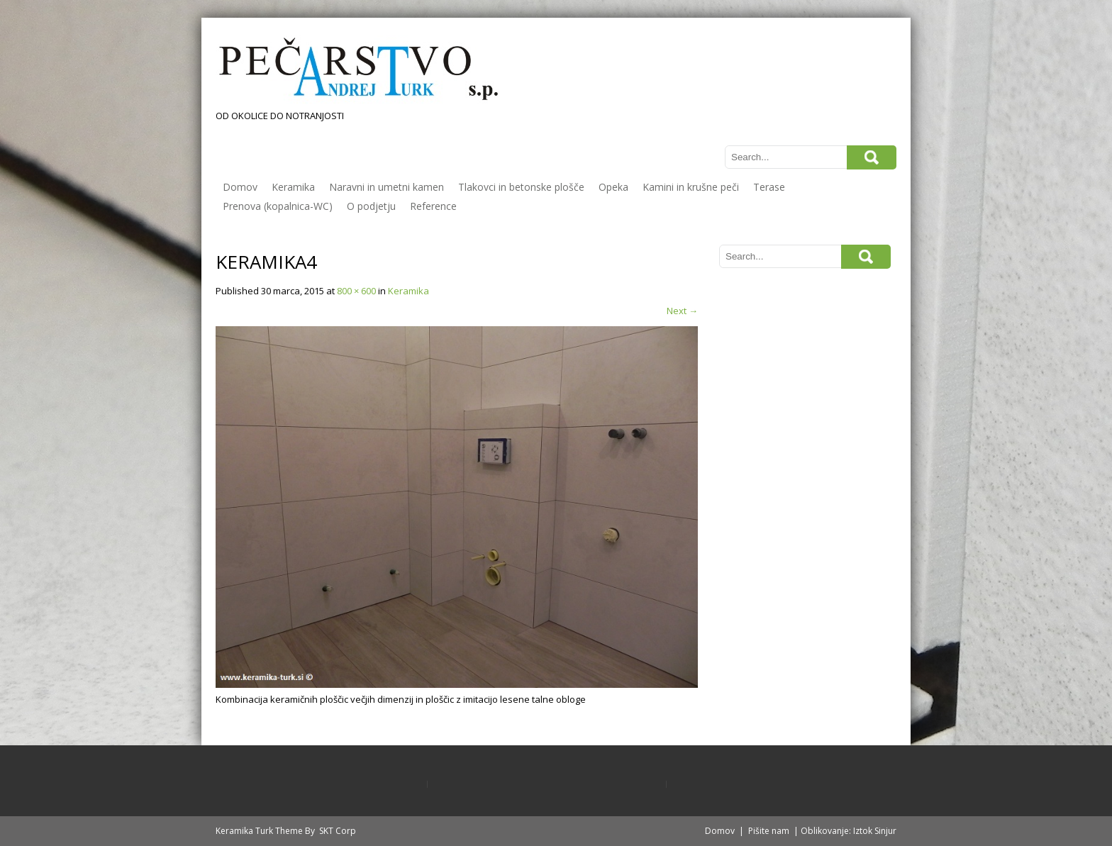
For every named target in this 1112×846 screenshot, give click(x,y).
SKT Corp (337, 831)
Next (682, 310)
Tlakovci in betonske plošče (521, 187)
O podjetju (371, 206)
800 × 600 (356, 290)
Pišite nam (768, 831)
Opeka (613, 187)
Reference (433, 206)
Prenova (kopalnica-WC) (278, 206)
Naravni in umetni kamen (386, 187)
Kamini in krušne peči (691, 187)
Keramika (293, 187)
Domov (240, 187)
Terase (769, 187)
